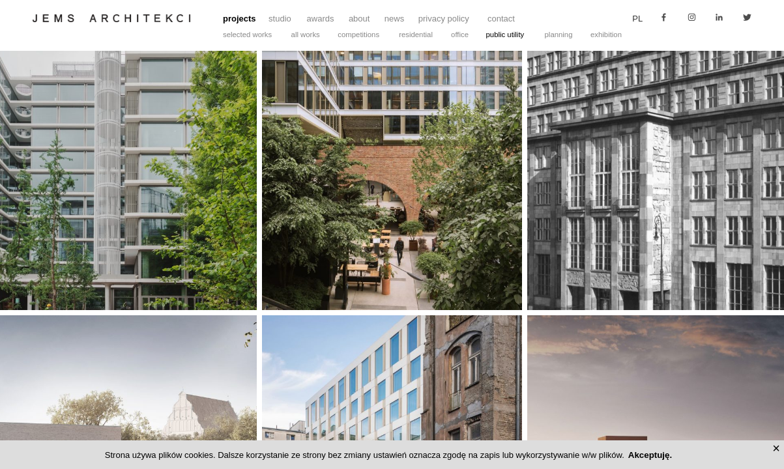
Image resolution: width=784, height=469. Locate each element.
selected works (247, 34)
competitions (358, 34)
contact (501, 18)
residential (416, 34)
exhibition (606, 34)
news (394, 18)
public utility (505, 34)
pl (637, 18)
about (359, 18)
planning (559, 34)
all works (305, 34)
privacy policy (443, 18)
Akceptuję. (650, 455)
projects (239, 18)
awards (320, 18)
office (460, 34)
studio (280, 18)
